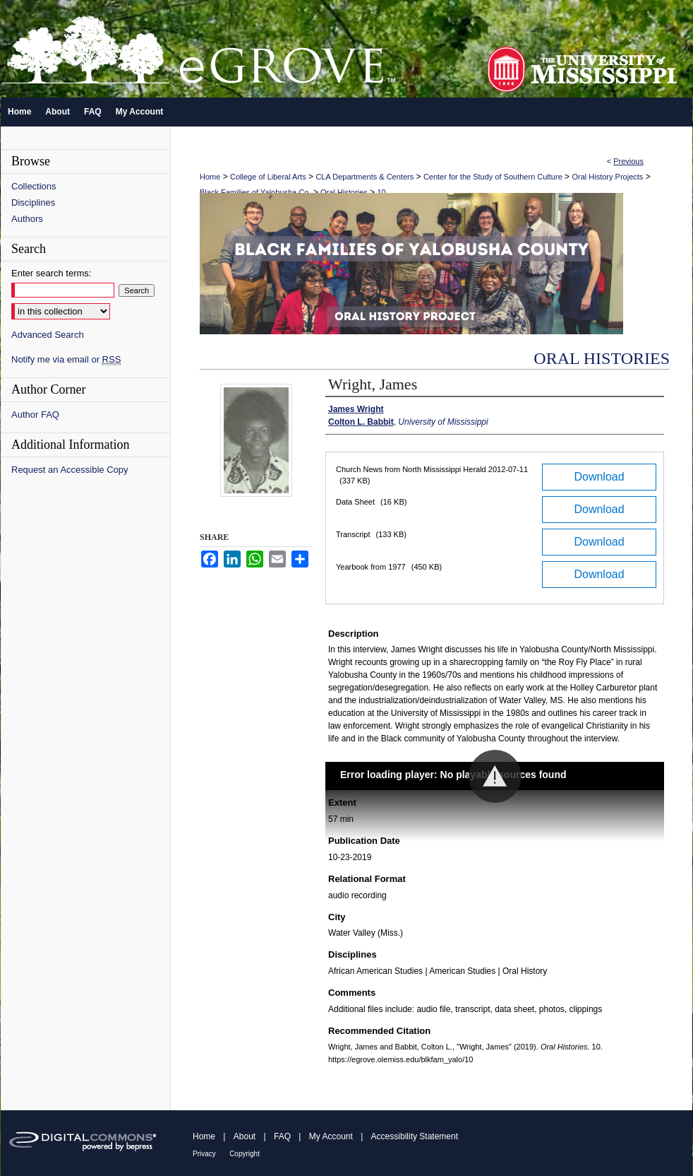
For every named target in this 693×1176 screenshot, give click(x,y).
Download (599, 477)
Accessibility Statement (414, 1136)
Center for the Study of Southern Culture (492, 176)
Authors (27, 218)
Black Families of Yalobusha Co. (255, 192)
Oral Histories (344, 192)
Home (210, 176)
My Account (331, 1136)
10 (381, 192)
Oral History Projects (607, 176)
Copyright (244, 1154)
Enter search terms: (51, 273)
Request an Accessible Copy (69, 469)
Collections (33, 186)
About (244, 1136)
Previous (628, 161)
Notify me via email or (66, 359)
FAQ (282, 1136)
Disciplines (33, 202)
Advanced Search (47, 334)
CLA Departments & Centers (364, 176)
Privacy (204, 1154)
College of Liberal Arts (268, 176)
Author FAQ (35, 414)
